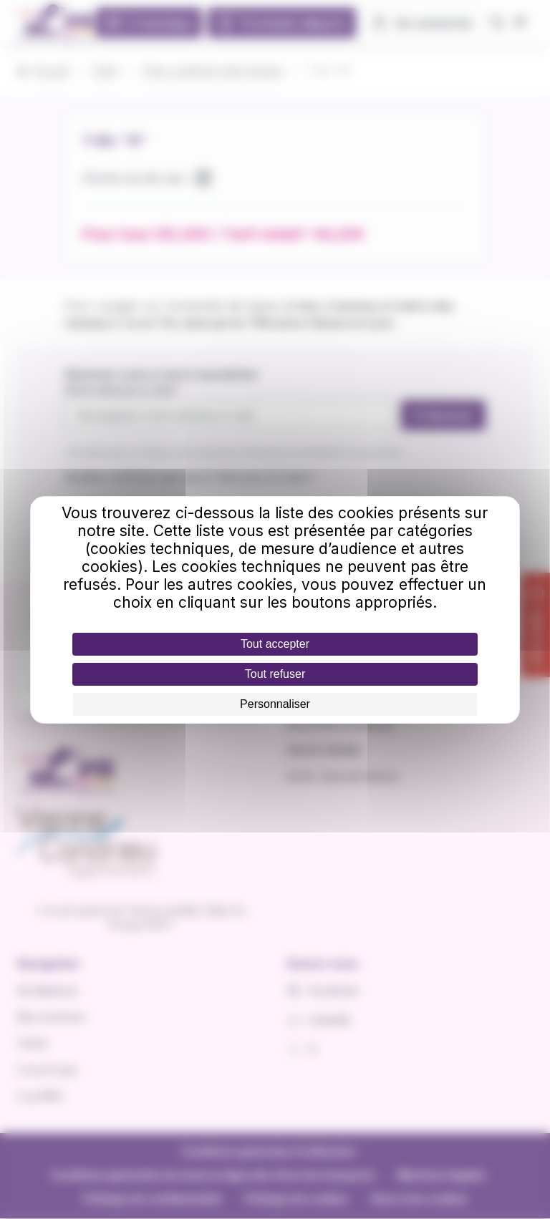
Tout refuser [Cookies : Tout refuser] (275, 674)
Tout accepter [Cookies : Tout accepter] (275, 644)
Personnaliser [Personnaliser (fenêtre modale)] (275, 704)
